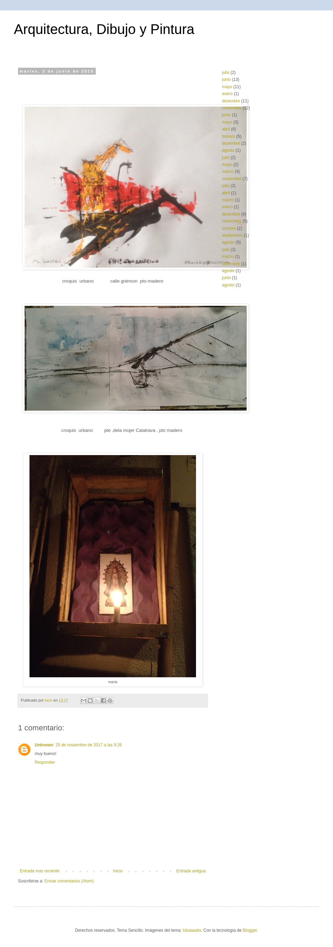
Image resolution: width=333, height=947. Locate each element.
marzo (227, 171)
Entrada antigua (191, 871)
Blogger (250, 930)
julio (225, 72)
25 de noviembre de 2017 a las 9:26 (89, 745)
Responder (45, 762)
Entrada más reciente (39, 871)
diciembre (231, 101)
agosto (228, 150)
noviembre (231, 108)
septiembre (232, 235)
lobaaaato (192, 930)
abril (226, 129)
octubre (229, 228)
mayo (227, 86)
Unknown (44, 745)
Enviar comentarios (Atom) (69, 881)
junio (226, 79)
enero (227, 93)
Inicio (118, 871)
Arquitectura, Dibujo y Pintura (104, 29)
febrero (228, 136)
